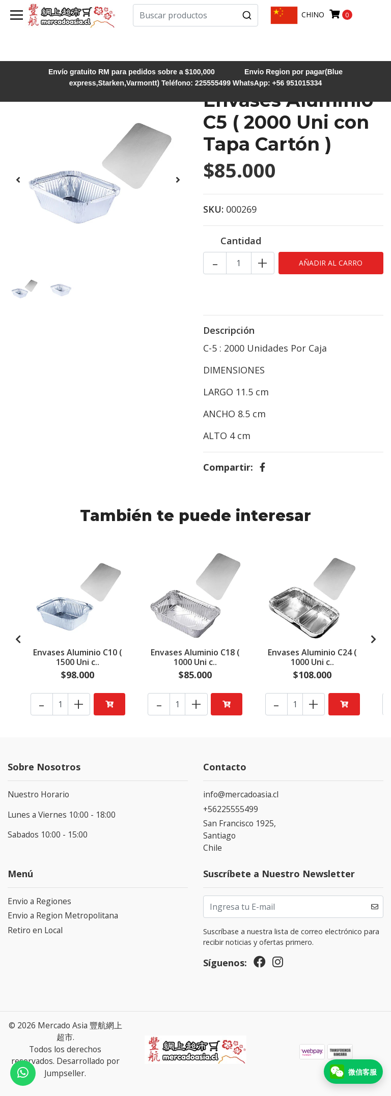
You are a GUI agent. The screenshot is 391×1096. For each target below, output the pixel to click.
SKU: (213, 209)
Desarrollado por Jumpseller (82, 1067)
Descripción (229, 330)
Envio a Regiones (39, 901)
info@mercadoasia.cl (240, 794)
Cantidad (240, 241)
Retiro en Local (35, 930)
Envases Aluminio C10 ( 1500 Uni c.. (77, 656)
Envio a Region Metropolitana (63, 915)
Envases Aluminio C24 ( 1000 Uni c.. (312, 656)
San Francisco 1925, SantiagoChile (239, 835)
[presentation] (18, 179)
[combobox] (195, 15)
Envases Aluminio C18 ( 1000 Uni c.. (195, 656)
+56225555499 (230, 809)
